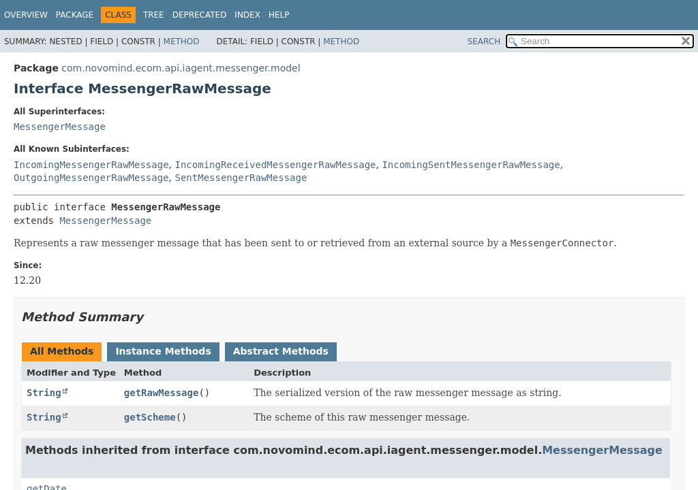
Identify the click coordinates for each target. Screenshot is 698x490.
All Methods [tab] (61, 351)
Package (74, 15)
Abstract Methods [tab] (281, 351)
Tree (153, 15)
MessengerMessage (60, 126)
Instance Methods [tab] (163, 351)
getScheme (150, 417)
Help (279, 15)
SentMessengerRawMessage (240, 177)
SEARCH (484, 41)
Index (247, 15)
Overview (26, 15)
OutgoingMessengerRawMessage (91, 177)
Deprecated (199, 15)
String (44, 392)
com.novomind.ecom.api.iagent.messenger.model (180, 68)
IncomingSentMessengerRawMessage (471, 164)
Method (182, 41)
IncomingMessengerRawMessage (91, 164)
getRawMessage (161, 392)
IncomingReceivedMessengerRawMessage (275, 164)
